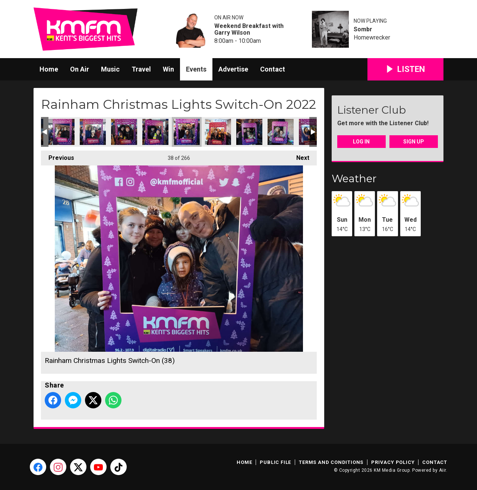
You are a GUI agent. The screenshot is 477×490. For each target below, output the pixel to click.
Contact (272, 69)
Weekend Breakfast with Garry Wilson (249, 29)
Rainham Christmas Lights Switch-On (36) (124, 132)
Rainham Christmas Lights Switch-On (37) (155, 132)
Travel (141, 69)
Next (299, 156)
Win (168, 69)
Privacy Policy (392, 462)
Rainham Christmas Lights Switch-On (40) (249, 132)
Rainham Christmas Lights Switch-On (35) (93, 132)
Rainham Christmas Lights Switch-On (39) (218, 132)
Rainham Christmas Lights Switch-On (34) (61, 132)
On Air (79, 69)
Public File (275, 462)
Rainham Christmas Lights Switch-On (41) (281, 132)
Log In (361, 142)
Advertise (233, 69)
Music (110, 69)
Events (196, 69)
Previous (57, 156)
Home (49, 69)
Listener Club (371, 110)
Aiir (442, 470)
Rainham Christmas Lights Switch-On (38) (187, 132)
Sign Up (413, 142)
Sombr (363, 29)
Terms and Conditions (331, 462)
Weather (354, 178)
